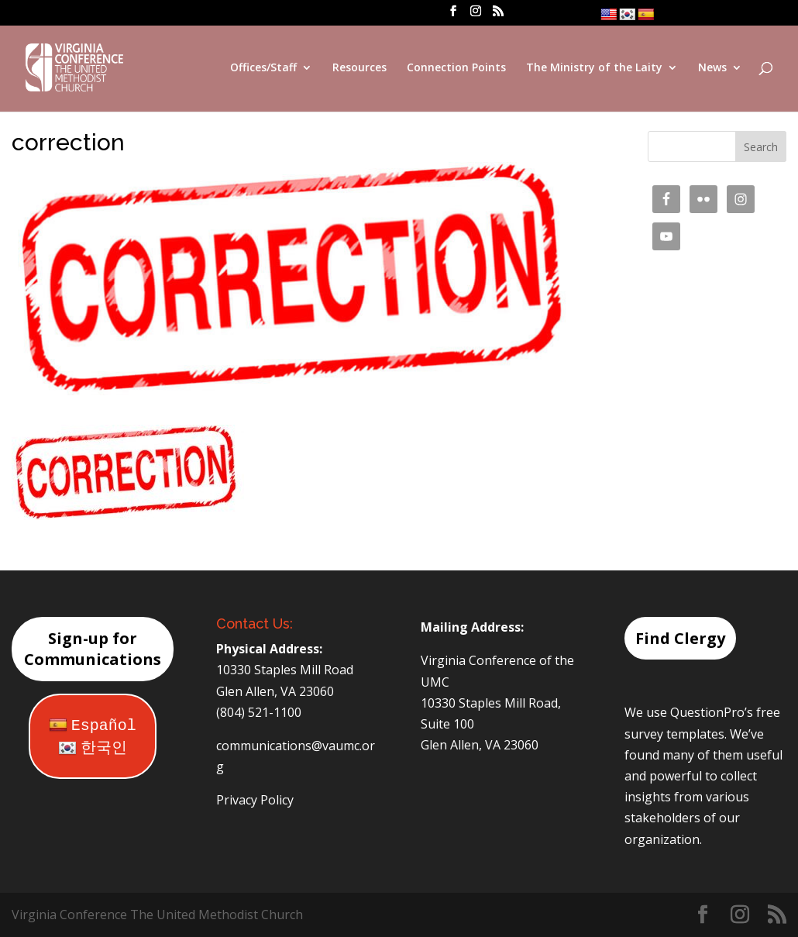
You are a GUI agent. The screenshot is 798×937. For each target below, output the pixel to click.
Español (92, 726)
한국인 (92, 748)
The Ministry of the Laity (594, 68)
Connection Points (456, 68)
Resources (359, 68)
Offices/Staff (263, 68)
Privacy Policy (255, 799)
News (712, 68)
